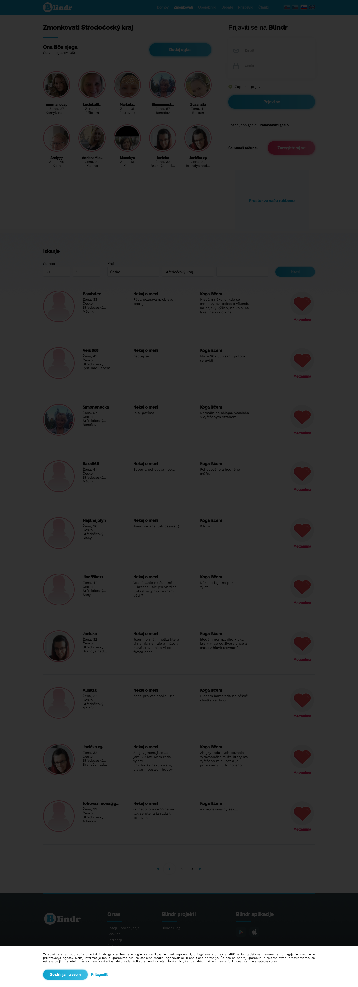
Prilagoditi (99, 975)
